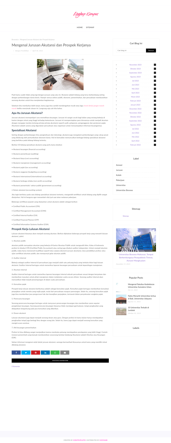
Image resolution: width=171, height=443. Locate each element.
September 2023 (142, 73)
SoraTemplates (79, 440)
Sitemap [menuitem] (90, 27)
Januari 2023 (143, 105)
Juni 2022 (144, 133)
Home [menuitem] (80, 27)
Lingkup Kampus (85, 14)
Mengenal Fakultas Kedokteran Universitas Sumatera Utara (141, 285)
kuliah (118, 175)
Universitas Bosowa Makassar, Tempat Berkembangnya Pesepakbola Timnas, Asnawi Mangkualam (136, 257)
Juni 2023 (144, 85)
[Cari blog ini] (131, 50)
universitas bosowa (124, 190)
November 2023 (142, 65)
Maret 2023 (143, 97)
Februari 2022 (143, 145)
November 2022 (142, 113)
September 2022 (142, 121)
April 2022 (143, 141)
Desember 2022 (143, 109)
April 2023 (143, 93)
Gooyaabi (103, 440)
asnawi (119, 165)
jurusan (119, 170)
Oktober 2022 (143, 117)
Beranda (15, 39)
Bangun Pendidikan (22, 51)
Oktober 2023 (143, 69)
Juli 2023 (144, 81)
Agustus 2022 (143, 125)
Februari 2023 (143, 101)
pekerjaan (120, 180)
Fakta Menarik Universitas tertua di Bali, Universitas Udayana (142, 297)
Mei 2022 (144, 137)
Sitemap (126, 216)
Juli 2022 (144, 129)
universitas (121, 185)
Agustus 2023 (143, 77)
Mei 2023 (144, 89)
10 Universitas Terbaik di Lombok (138, 308)
